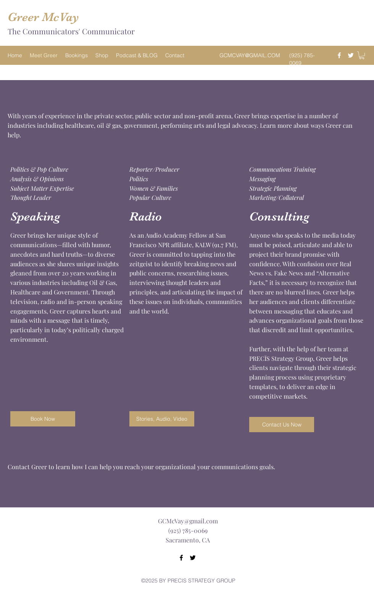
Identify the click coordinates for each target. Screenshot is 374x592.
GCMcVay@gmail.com (188, 521)
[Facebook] (339, 55)
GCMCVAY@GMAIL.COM (249, 55)
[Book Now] (42, 418)
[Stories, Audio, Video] (161, 418)
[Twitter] (351, 55)
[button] (361, 55)
